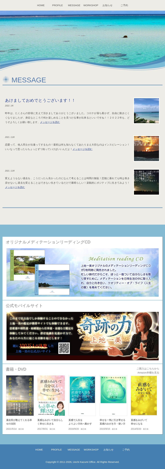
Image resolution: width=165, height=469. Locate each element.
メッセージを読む (50, 122)
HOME (41, 5)
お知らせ (107, 5)
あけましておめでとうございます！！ (40, 100)
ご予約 (124, 5)
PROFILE (57, 5)
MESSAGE (74, 5)
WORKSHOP (90, 5)
